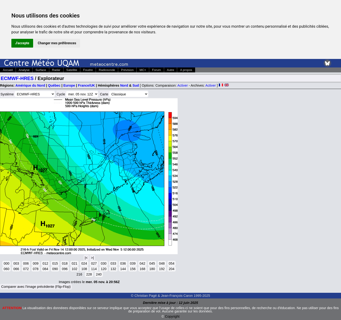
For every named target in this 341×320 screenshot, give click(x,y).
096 (64, 269)
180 (152, 269)
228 (89, 274)
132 (113, 269)
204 (171, 269)
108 (84, 269)
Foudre (88, 70)
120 (103, 269)
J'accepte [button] (22, 43)
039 (132, 263)
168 (142, 269)
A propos (186, 70)
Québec (54, 85)
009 (35, 263)
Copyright (172, 316)
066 (16, 269)
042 (142, 263)
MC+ (142, 70)
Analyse (24, 70)
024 (84, 263)
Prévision (127, 70)
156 (132, 269)
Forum (156, 70)
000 (6, 263)
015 (55, 263)
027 (94, 263)
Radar (56, 70)
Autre (170, 70)
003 (16, 263)
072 (26, 269)
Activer (182, 85)
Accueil (8, 70)
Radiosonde (107, 70)
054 (171, 263)
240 (99, 274)
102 (74, 269)
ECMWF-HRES (17, 78)
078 (35, 269)
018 (64, 263)
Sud (135, 85)
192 (162, 269)
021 (74, 263)
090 (55, 269)
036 (123, 263)
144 (123, 269)
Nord (124, 85)
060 (6, 269)
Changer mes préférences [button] (57, 43)
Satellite (71, 70)
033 (113, 263)
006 (26, 263)
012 (45, 263)
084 (45, 269)
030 (103, 263)
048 (162, 263)
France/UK (86, 85)
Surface (41, 70)
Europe (69, 85)
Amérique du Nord (30, 85)
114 (94, 269)
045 (152, 263)
